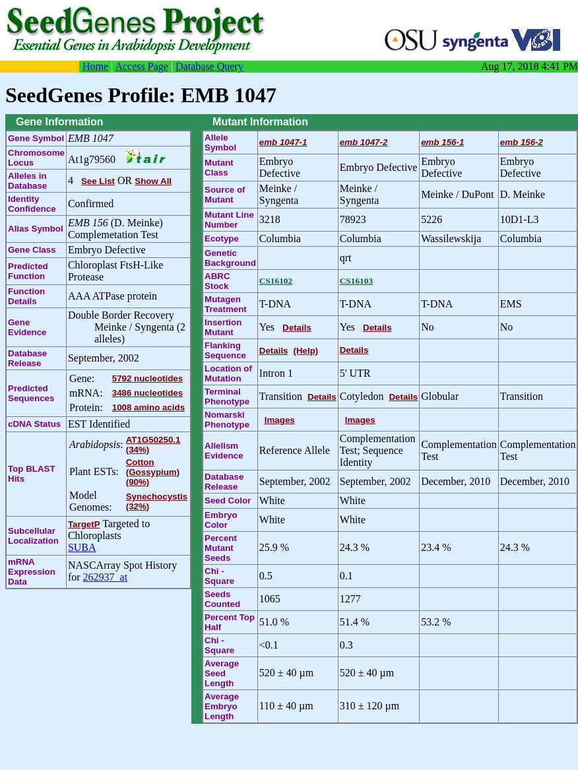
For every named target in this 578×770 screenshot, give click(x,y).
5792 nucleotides (147, 378)
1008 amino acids (148, 407)
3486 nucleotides (147, 393)
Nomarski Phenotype (227, 420)
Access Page (141, 66)
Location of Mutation (228, 373)
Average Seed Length (222, 673)
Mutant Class (219, 167)
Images (280, 420)
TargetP (84, 524)
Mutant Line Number (229, 220)
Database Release (27, 358)
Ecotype (222, 238)
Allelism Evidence (224, 451)
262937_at (105, 577)
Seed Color (228, 500)
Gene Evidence (27, 327)
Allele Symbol (220, 142)
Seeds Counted (222, 599)
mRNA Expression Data (31, 572)
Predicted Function (28, 271)
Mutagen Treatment (226, 304)
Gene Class (32, 250)
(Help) (306, 351)
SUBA (82, 547)
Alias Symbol (35, 229)
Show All (153, 181)
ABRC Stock (217, 281)
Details (296, 328)
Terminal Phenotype (227, 396)
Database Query (209, 66)
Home (95, 66)
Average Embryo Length (222, 706)
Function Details (26, 296)
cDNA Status (34, 424)
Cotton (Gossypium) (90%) (152, 472)
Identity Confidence (32, 204)
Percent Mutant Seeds (221, 548)
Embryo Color (221, 520)
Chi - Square (219, 576)
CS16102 (275, 281)
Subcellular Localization (33, 536)
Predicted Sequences (31, 393)
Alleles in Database (27, 181)
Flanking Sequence (225, 350)
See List (98, 181)
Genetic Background (230, 258)
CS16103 (356, 281)
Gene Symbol (36, 138)
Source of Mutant (225, 195)
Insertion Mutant (223, 327)
